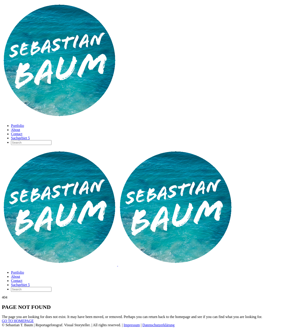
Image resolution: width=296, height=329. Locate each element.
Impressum (132, 325)
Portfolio (17, 126)
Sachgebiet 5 (20, 138)
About (15, 130)
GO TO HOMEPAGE (18, 321)
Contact (16, 134)
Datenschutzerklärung (159, 325)
